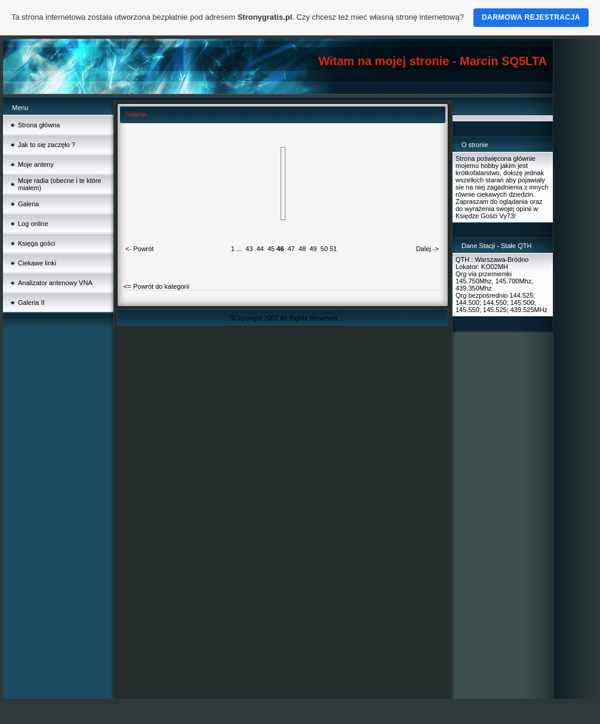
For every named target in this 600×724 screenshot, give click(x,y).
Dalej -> (427, 248)
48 (302, 248)
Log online (33, 223)
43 (249, 248)
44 (260, 248)
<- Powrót (139, 248)
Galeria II (31, 302)
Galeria (28, 203)
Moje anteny (36, 164)
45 (271, 248)
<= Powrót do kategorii (156, 286)
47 (291, 248)
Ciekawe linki (37, 263)
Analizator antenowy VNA (55, 282)
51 (333, 248)
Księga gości (36, 243)
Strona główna (39, 125)
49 (312, 248)
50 (324, 248)
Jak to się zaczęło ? (46, 144)
